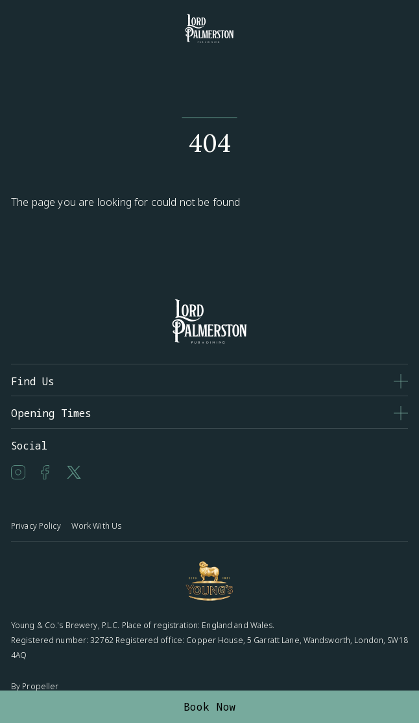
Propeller (40, 686)
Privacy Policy (36, 525)
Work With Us (96, 525)
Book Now (210, 707)
